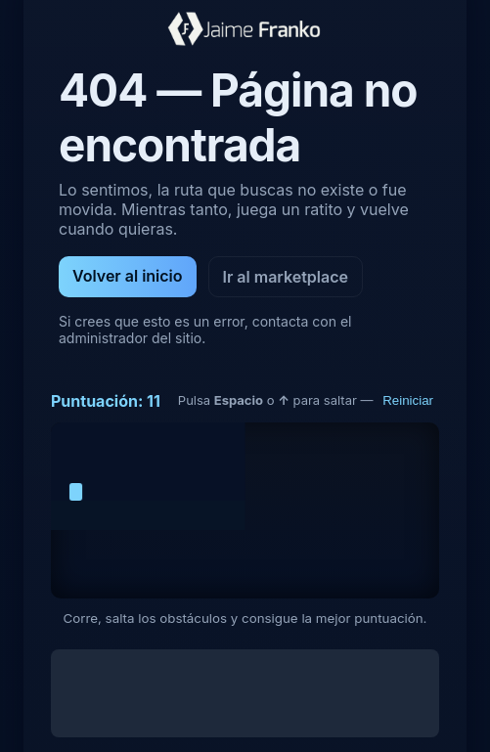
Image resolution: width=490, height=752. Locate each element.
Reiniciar (407, 400)
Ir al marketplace (285, 277)
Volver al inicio (127, 276)
